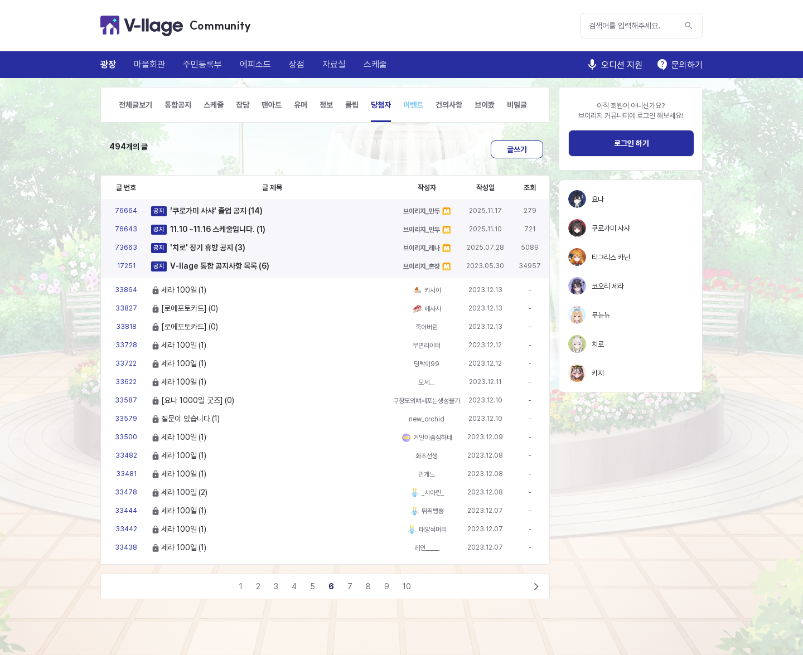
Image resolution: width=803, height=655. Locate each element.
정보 (326, 104)
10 (407, 586)
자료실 (334, 64)
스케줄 (375, 64)
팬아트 (272, 104)
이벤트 (413, 104)
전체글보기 (135, 104)
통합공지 (178, 104)
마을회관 (149, 64)
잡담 (242, 104)
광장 (108, 64)
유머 (300, 104)
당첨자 (381, 104)
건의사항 (449, 104)
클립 (352, 104)
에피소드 (255, 64)
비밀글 (517, 104)
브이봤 (485, 104)
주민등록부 (202, 64)
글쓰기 (517, 149)
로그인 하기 (631, 143)
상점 (296, 64)
